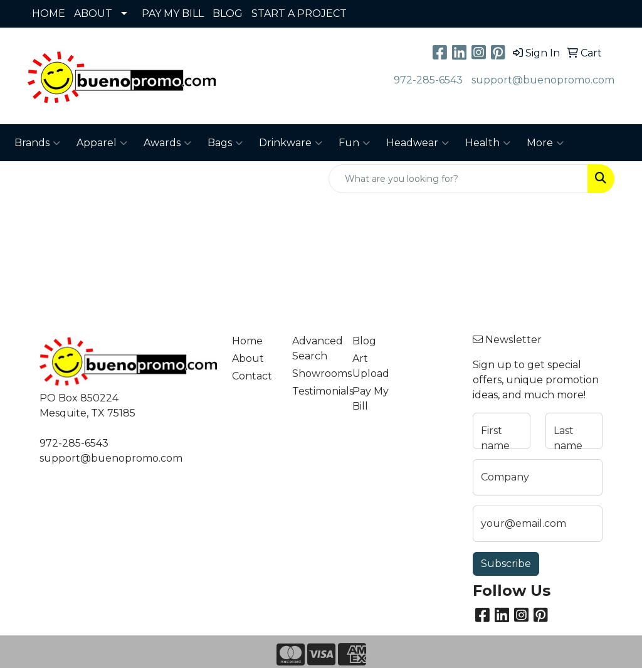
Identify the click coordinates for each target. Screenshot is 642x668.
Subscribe (506, 564)
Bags (225, 143)
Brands (37, 143)
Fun (354, 143)
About (248, 358)
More (545, 143)
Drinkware (290, 143)
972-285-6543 (428, 80)
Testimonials (314, 391)
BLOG (228, 13)
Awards (167, 143)
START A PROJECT (299, 13)
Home (247, 341)
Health (487, 143)
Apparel (101, 143)
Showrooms (314, 373)
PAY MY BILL (173, 13)
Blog (364, 341)
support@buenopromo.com (542, 80)
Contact (252, 376)
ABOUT (93, 13)
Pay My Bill (370, 398)
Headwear (417, 143)
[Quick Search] (458, 178)
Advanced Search (314, 348)
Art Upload (370, 366)
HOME (48, 13)
